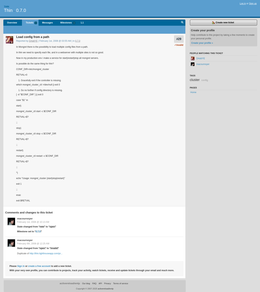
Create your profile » (202, 43)
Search (182, 23)
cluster (195, 80)
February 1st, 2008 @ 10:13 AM (33, 222)
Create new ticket (223, 22)
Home (193, 92)
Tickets (29, 23)
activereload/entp (70, 283)
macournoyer (25, 218)
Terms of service (120, 283)
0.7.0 (21, 10)
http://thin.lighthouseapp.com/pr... (46, 253)
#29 (178, 39)
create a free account (39, 266)
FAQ (94, 283)
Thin (6, 6)
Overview (12, 22)
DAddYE (33, 41)
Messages (47, 22)
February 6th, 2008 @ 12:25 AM (33, 243)
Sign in (21, 266)
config (204, 80)
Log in (243, 3)
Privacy (107, 283)
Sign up (253, 3)
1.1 (82, 22)
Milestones (66, 23)
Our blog (86, 283)
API (100, 283)
